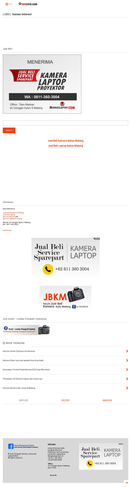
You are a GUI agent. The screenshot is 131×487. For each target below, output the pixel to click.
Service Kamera (9, 217)
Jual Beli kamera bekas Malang (65, 140)
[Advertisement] (65, 175)
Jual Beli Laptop (9, 215)
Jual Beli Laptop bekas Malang (65, 145)
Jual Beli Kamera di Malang (13, 213)
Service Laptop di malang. (12, 219)
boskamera (7, 230)
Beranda (53, 475)
